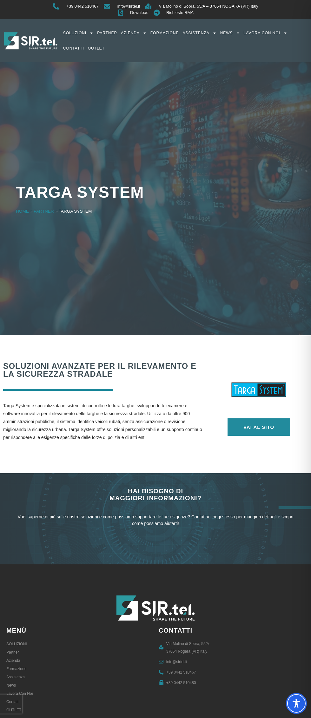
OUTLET (96, 48)
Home (22, 211)
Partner (107, 33)
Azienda (134, 33)
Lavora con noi (265, 33)
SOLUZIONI (78, 33)
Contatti (73, 48)
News (230, 33)
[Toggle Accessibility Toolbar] (296, 703)
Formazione (164, 33)
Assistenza (199, 33)
